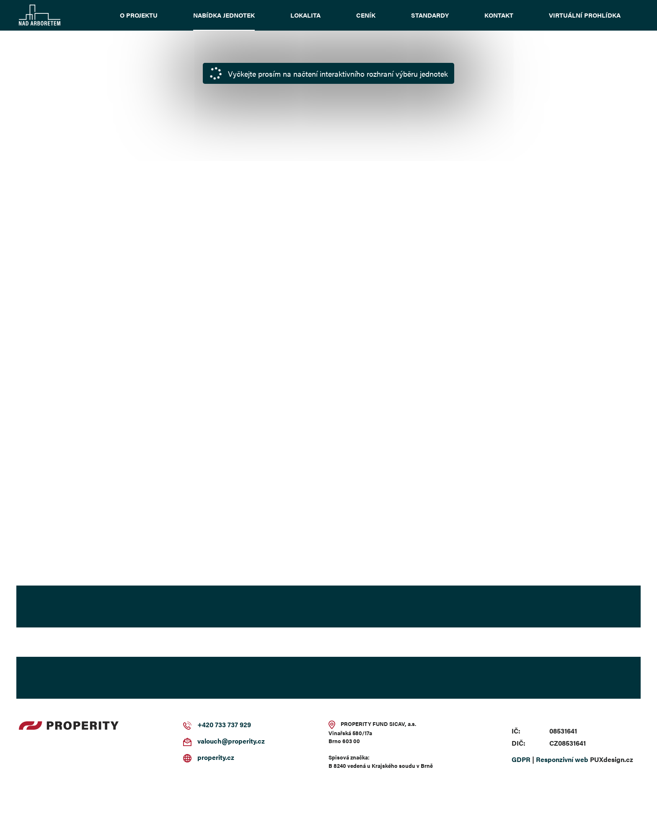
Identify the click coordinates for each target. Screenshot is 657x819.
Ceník (365, 14)
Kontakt (498, 14)
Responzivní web (562, 759)
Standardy (430, 14)
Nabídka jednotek (224, 14)
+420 (205, 724)
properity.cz (215, 757)
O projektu (139, 14)
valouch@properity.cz (231, 741)
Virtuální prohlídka (585, 14)
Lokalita (305, 14)
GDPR (521, 759)
